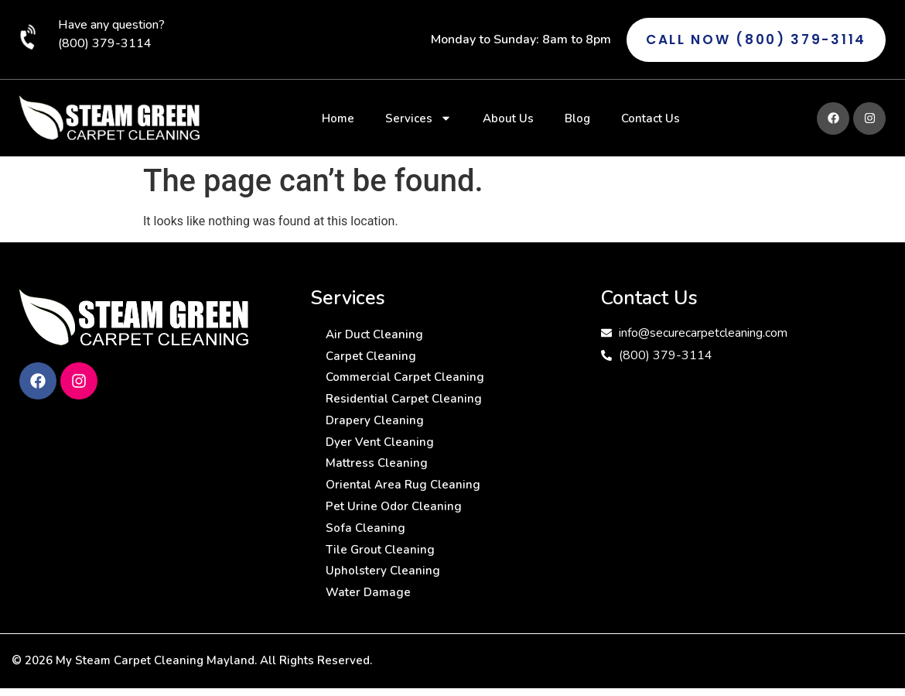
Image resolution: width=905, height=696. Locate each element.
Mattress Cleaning (378, 474)
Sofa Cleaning (366, 544)
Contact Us (650, 118)
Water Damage (370, 613)
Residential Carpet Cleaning (406, 404)
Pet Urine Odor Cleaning (395, 521)
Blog (577, 118)
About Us (508, 118)
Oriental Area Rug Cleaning (405, 497)
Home (338, 118)
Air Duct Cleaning (376, 335)
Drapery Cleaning (375, 428)
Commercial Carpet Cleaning (408, 381)
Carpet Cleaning (372, 358)
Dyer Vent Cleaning (381, 451)
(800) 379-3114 (105, 43)
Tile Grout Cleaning (382, 567)
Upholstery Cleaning (384, 590)
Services (418, 118)
